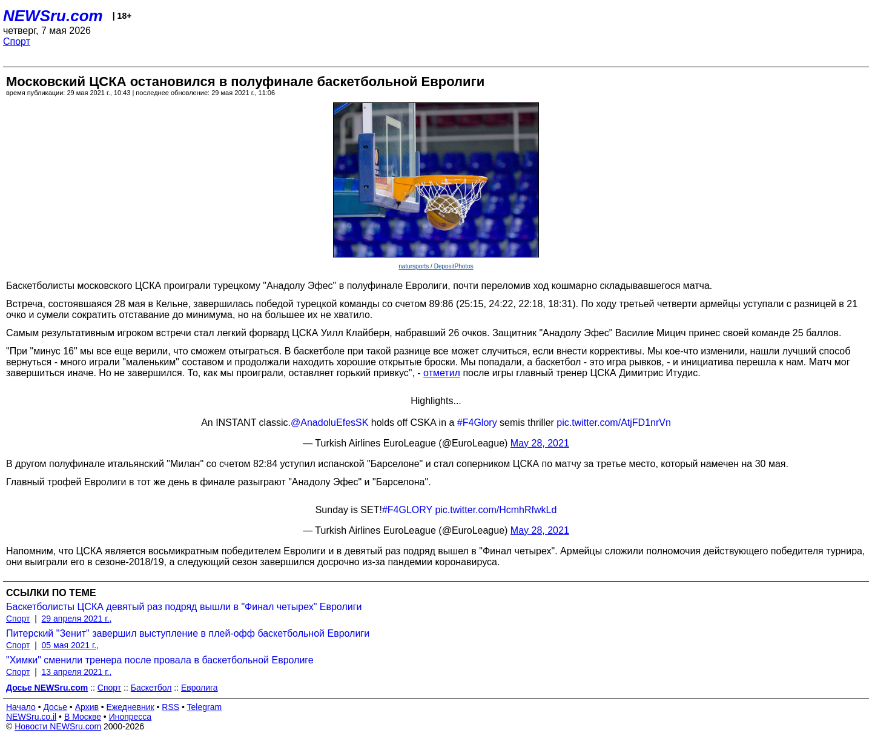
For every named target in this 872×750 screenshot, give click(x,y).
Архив (87, 707)
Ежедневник (130, 707)
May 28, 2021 (539, 443)
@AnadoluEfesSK (329, 422)
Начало (21, 707)
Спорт (16, 41)
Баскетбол (151, 687)
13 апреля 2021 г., (77, 672)
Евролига (199, 687)
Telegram (204, 707)
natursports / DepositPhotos (435, 266)
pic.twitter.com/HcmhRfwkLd (496, 510)
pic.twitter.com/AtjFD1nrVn (614, 422)
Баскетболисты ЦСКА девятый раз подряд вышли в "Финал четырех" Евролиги (184, 607)
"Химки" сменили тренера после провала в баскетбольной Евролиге (160, 660)
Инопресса (130, 717)
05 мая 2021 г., (70, 645)
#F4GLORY (407, 510)
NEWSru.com (53, 16)
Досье (55, 707)
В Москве (82, 717)
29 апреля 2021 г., (77, 618)
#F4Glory (477, 422)
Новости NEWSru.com (58, 726)
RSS (170, 707)
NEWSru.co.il (31, 717)
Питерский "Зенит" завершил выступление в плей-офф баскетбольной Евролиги (187, 633)
